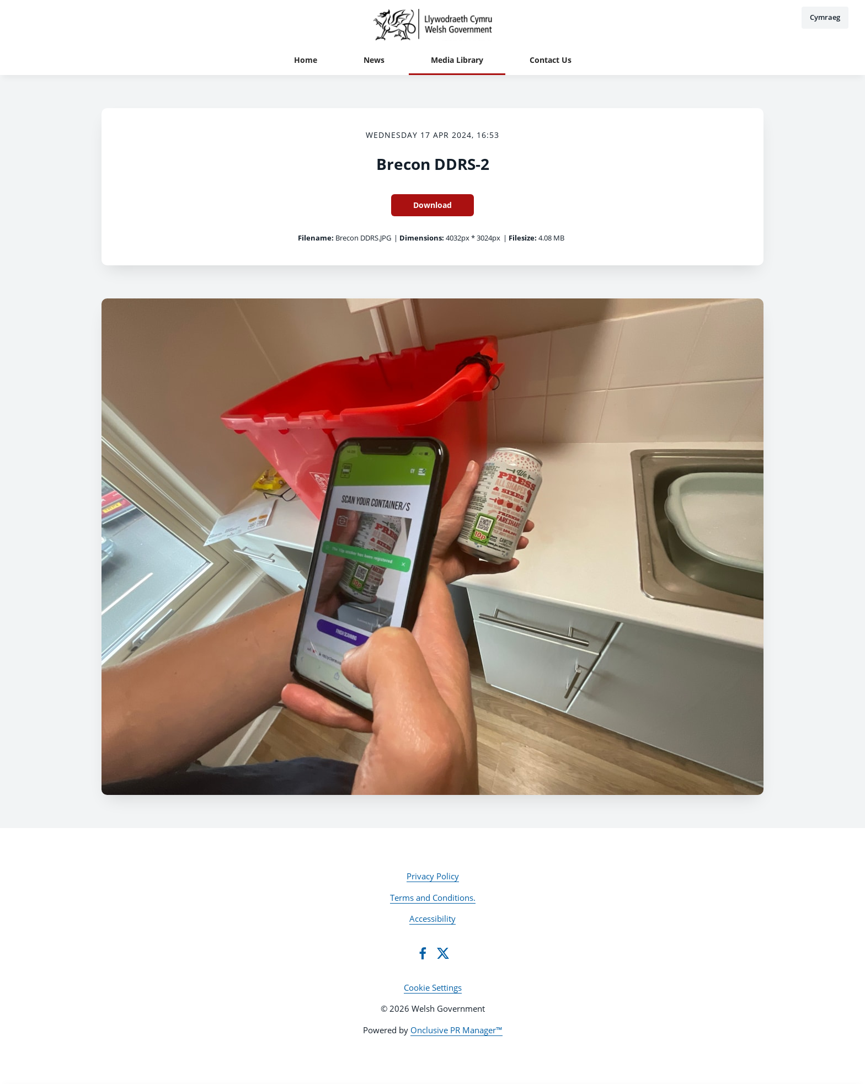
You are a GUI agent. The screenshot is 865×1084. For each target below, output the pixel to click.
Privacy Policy (433, 876)
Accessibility (432, 918)
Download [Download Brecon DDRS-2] (432, 205)
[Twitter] (443, 953)
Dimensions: (421, 238)
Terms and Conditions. (433, 897)
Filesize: (523, 238)
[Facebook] (423, 953)
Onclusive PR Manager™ (456, 1029)
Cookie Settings (433, 987)
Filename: (316, 238)
